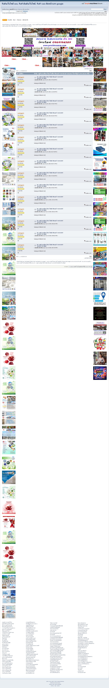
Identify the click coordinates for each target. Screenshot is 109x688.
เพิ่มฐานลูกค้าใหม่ (5, 631)
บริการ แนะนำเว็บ (6, 651)
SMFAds (52, 682)
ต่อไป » (91, 68)
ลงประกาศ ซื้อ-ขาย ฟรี (30, 638)
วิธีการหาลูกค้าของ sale (7, 625)
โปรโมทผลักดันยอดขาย (83, 640)
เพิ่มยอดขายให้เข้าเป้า (82, 633)
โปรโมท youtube (29, 648)
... (20, 70)
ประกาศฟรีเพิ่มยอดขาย (83, 657)
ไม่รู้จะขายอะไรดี (53, 623)
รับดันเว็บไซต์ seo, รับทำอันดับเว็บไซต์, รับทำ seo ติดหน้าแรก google (32, 4)
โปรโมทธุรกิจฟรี (29, 642)
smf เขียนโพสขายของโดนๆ (55, 666)
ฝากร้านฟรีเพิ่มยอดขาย (82, 660)
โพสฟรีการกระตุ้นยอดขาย (83, 653)
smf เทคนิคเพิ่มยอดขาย (55, 672)
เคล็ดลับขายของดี (29, 626)
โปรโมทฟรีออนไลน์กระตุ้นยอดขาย (85, 656)
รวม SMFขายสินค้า (30, 632)
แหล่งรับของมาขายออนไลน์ (83, 628)
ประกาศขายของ (5, 648)
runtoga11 (21, 77)
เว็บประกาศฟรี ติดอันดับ (7, 664)
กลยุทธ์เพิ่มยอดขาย (30, 625)
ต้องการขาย (4, 658)
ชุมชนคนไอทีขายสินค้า (30, 639)
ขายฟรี (79, 649)
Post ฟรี (79, 665)
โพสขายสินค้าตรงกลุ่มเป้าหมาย (32, 660)
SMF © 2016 (54, 681)
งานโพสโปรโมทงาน (30, 629)
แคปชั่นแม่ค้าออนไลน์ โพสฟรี (56, 657)
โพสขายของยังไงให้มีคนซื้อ (55, 652)
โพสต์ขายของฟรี (5, 635)
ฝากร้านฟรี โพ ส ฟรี (6, 665)
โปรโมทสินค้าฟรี (29, 644)
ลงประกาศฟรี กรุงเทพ (6, 667)
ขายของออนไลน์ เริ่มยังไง (31, 668)
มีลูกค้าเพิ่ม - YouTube (82, 637)
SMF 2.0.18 (48, 681)
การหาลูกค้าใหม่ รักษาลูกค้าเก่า (8, 628)
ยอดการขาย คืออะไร (82, 650)
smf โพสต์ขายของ (54, 665)
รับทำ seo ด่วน (53, 630)
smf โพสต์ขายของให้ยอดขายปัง (56, 647)
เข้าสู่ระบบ (20, 9)
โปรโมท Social (29, 647)
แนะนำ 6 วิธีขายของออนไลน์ (32, 664)
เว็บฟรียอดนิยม (5, 645)
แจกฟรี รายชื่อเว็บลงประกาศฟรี (32, 645)
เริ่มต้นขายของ (81, 627)
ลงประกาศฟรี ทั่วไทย (6, 668)
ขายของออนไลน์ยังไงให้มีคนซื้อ (56, 625)
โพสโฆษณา (4, 647)
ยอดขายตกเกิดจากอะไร (83, 646)
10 (26, 70)
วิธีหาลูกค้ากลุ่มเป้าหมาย (7, 626)
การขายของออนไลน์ (30, 671)
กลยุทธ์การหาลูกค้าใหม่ (7, 622)
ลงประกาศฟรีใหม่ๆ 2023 (31, 641)
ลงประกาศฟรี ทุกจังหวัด (7, 657)
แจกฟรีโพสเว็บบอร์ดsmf (31, 651)
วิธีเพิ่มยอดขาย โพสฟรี (55, 671)
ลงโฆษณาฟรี (80, 671)
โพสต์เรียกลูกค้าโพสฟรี (55, 662)
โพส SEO (80, 669)
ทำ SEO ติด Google (6, 642)
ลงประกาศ (4, 652)
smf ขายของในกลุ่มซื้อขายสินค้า (56, 650)
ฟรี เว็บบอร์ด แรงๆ (30, 658)
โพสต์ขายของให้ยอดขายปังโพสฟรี (57, 649)
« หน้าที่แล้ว (86, 68)
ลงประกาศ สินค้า (29, 635)
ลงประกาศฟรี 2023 (6, 671)
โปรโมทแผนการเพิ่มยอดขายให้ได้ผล (85, 641)
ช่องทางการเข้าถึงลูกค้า (7, 629)
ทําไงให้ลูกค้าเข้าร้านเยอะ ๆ (31, 623)
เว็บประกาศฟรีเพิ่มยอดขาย (83, 663)
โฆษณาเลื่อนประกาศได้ (31, 661)
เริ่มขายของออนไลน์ (54, 628)
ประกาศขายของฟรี (82, 666)
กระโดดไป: (66, 266)
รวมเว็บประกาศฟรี (6, 633)
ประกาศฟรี (4, 639)
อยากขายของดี (53, 624)
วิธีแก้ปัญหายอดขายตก (82, 625)
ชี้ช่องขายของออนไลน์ (30, 670)
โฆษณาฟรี (4, 638)
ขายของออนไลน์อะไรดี (82, 630)
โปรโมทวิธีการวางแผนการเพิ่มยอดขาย (86, 643)
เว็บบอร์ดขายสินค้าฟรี (30, 657)
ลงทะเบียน (27, 9)
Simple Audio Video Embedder (55, 684)
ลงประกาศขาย (5, 644)
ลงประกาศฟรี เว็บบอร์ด (31, 655)
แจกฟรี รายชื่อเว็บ (29, 649)
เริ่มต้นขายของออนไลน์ (30, 667)
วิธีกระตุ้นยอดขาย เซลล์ (83, 624)
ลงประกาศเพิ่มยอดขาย (82, 659)
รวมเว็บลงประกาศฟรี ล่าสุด (8, 632)
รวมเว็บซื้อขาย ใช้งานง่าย (7, 655)
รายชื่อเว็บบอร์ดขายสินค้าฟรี (32, 654)
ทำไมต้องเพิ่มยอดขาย (82, 647)
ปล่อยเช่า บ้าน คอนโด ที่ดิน (7, 660)
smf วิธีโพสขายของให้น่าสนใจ (56, 669)
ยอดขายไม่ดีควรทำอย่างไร (83, 644)
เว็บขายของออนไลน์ (54, 641)
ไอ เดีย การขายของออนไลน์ (55, 640)
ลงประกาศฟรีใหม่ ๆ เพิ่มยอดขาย (84, 662)
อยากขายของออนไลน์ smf (55, 636)
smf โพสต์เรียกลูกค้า (54, 660)
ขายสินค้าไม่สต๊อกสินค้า (55, 627)
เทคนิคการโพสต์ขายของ (55, 646)
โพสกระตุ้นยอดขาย (82, 623)
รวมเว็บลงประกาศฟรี (6, 673)
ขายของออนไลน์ (29, 663)
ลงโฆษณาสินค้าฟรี (6, 636)
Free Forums (57, 682)
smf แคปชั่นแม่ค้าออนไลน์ (55, 656)
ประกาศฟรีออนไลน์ (30, 633)
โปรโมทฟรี (80, 636)
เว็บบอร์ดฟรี (80, 634)
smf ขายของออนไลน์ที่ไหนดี (56, 644)
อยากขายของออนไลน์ (30, 665)
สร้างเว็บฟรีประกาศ (30, 673)
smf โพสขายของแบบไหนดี (55, 653)
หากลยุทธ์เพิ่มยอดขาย (30, 622)
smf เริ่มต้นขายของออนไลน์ (55, 639)
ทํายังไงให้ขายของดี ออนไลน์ (8, 623)
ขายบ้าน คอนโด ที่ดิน (6, 661)
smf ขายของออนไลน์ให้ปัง (55, 663)
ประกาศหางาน (5, 649)
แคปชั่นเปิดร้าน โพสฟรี (55, 668)
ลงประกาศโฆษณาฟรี (6, 670)
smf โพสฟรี (52, 631)
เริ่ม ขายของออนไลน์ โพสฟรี (56, 643)
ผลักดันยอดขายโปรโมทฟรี (83, 639)
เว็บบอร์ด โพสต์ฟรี (30, 636)
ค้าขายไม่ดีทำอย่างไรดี (30, 628)
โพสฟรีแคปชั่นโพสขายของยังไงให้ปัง (57, 654)
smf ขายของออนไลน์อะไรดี (55, 633)
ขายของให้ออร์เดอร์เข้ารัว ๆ (56, 659)
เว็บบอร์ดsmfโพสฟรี (30, 652)
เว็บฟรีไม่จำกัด (5, 641)
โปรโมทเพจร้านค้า (82, 672)
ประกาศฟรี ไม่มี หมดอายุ (7, 663)
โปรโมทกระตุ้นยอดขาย (83, 654)
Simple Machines (60, 681)
